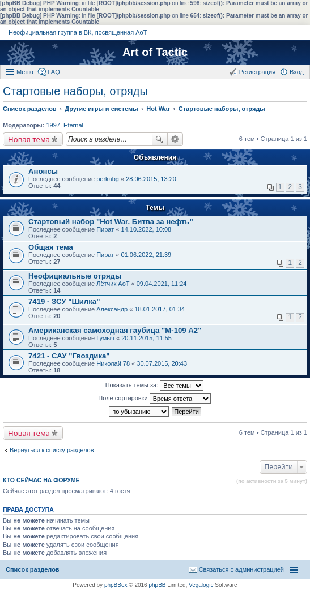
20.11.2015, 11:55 (146, 338)
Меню (24, 71)
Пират (105, 229)
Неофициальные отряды (74, 276)
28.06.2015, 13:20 (151, 178)
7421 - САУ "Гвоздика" (69, 356)
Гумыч (105, 338)
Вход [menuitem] (297, 71)
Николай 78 (113, 363)
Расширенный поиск (175, 139)
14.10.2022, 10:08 (146, 229)
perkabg (107, 178)
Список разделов (33, 569)
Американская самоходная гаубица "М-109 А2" (114, 330)
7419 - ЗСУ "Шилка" (64, 301)
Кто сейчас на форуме (41, 480)
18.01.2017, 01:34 (159, 309)
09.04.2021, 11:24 (162, 283)
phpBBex (116, 585)
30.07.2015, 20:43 (162, 363)
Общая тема (50, 247)
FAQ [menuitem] (54, 71)
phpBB (156, 585)
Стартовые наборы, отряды (75, 91)
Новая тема (29, 139)
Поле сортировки (154, 398)
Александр (112, 309)
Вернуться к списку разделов (52, 450)
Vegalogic (201, 585)
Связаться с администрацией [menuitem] (241, 569)
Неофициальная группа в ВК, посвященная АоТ (78, 32)
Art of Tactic (155, 52)
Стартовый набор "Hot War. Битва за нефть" (110, 221)
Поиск (159, 139)
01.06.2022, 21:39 (146, 254)
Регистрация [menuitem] (257, 71)
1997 (53, 125)
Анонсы (43, 171)
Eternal (73, 125)
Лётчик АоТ (112, 283)
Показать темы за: (154, 385)
